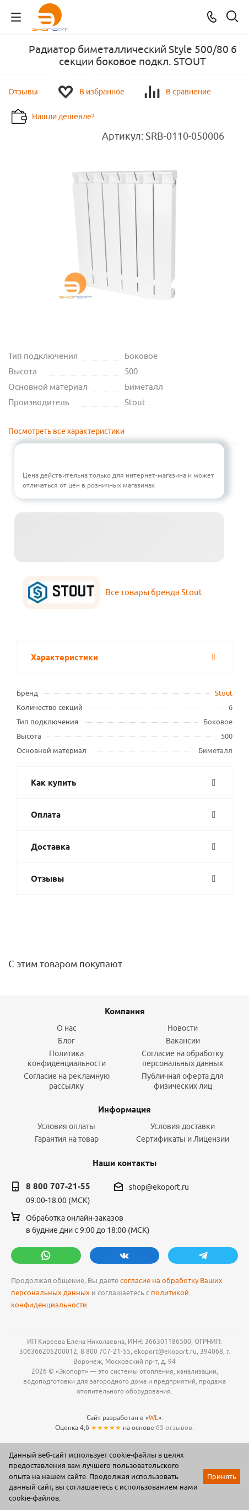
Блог (66, 1040)
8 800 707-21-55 (58, 1186)
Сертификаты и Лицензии (182, 1139)
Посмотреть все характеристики (66, 431)
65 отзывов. (175, 1427)
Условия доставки (182, 1126)
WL (153, 1417)
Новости (182, 1028)
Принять (221, 1476)
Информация (124, 1110)
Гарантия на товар (67, 1139)
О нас (67, 1028)
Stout (223, 692)
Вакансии (183, 1040)
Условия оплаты (66, 1126)
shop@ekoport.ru (159, 1187)
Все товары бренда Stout (153, 592)
